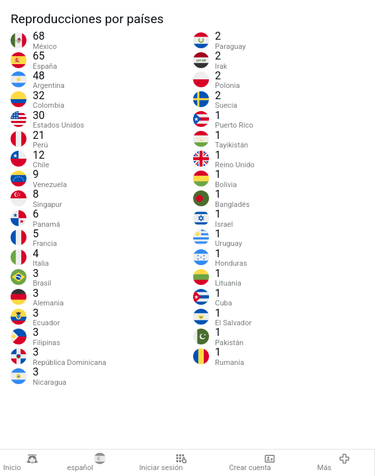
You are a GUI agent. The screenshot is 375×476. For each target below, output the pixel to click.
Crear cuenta (252, 463)
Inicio (20, 463)
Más (333, 463)
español (86, 463)
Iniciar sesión (163, 463)
